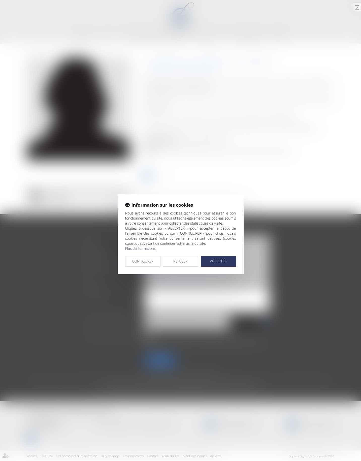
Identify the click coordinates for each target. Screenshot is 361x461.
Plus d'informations (140, 248)
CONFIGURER (142, 261)
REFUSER (180, 261)
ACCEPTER (218, 261)
